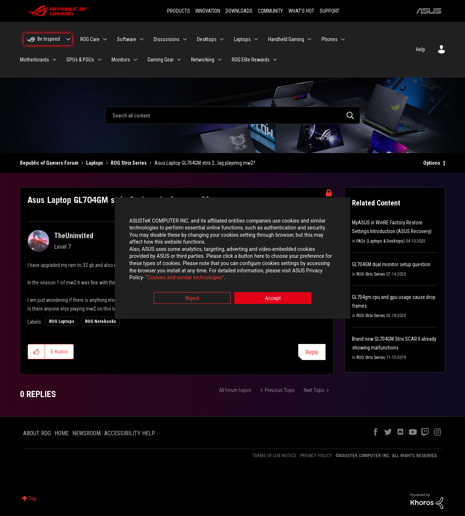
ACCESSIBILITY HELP (129, 433)
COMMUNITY (270, 11)
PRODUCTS (178, 11)
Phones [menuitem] (329, 39)
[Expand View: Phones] (343, 39)
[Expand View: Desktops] (222, 39)
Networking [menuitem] (202, 60)
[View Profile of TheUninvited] (73, 235)
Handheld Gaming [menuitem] (286, 39)
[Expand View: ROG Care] (105, 39)
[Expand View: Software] (141, 39)
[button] (36, 351)
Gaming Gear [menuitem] (160, 60)
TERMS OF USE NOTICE (274, 455)
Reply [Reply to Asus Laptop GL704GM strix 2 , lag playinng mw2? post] (312, 352)
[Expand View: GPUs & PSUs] (99, 60)
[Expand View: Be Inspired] (68, 39)
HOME (61, 433)
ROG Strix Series (129, 163)
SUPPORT (329, 11)
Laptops (94, 163)
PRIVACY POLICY (316, 455)
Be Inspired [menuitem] (48, 39)
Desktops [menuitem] (207, 39)
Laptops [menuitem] (242, 39)
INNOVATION (207, 11)
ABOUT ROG (37, 433)
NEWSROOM (86, 433)
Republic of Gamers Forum (49, 163)
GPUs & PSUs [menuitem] (80, 60)
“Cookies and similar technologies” (185, 278)
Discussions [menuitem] (166, 39)
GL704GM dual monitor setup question (391, 264)
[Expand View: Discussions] (185, 39)
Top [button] (32, 498)
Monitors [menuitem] (121, 60)
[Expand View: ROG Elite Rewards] (275, 60)
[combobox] (232, 115)
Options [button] (431, 163)
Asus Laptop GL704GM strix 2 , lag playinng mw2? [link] (204, 163)
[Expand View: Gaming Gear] (179, 60)
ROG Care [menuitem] (90, 39)
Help (420, 49)
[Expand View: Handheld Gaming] (309, 39)
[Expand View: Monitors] (135, 60)
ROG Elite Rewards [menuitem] (251, 60)
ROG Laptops (61, 321)
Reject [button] (192, 298)
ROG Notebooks (100, 321)
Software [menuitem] (126, 39)
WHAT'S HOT (301, 11)
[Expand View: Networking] (219, 60)
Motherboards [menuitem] (34, 60)
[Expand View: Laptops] (256, 39)
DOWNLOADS (239, 11)
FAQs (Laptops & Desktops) (380, 241)
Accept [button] (273, 298)
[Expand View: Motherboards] (54, 60)
